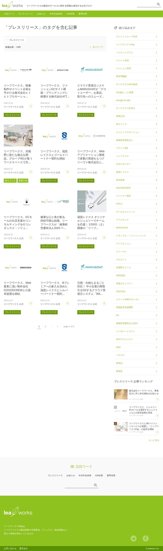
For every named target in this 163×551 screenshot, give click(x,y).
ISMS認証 (136, 275)
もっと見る (154, 440)
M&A (136, 347)
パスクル (136, 355)
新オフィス (10, 180)
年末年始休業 (56, 14)
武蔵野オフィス (136, 267)
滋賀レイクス (136, 172)
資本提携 (136, 180)
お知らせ (41, 14)
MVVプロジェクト (136, 339)
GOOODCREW (136, 188)
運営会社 (23, 548)
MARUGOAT (136, 228)
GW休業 (70, 14)
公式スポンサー (136, 164)
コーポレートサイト (136, 331)
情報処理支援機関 (136, 307)
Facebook (146, 538)
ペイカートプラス (136, 52)
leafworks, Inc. (153, 549)
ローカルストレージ (136, 212)
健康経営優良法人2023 (136, 323)
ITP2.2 (136, 204)
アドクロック (136, 220)
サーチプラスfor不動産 (136, 84)
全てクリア (98, 47)
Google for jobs (136, 100)
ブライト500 (136, 148)
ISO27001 (136, 291)
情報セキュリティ (136, 283)
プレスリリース (25, 14)
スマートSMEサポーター (136, 299)
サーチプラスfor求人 (136, 108)
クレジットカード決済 (136, 36)
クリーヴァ (136, 252)
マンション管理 (136, 68)
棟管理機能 (136, 76)
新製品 (136, 371)
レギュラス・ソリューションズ (136, 236)
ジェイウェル (136, 156)
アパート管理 (136, 60)
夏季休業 (83, 14)
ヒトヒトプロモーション (136, 132)
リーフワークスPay (136, 44)
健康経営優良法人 (136, 140)
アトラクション (136, 244)
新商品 (136, 363)
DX (136, 315)
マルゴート (136, 260)
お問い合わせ (10, 548)
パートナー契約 (136, 196)
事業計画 (23, 180)
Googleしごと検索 (136, 92)
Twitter (134, 538)
